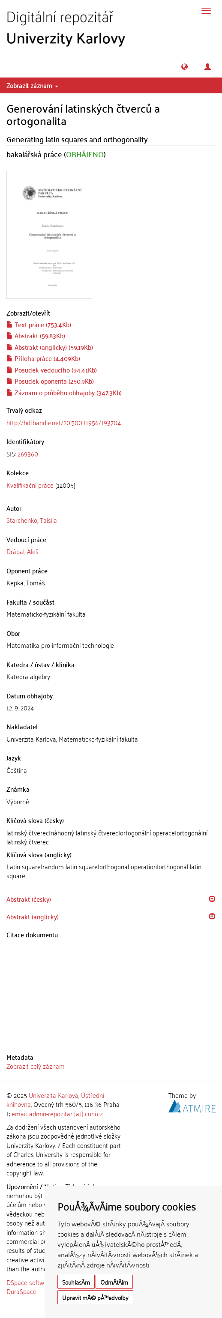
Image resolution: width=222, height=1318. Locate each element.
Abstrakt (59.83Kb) (35, 335)
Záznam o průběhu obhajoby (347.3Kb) (64, 392)
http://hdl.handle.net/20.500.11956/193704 (63, 422)
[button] (184, 66)
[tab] (111, 453)
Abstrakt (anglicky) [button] (32, 916)
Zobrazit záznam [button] (32, 85)
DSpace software (29, 1282)
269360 (28, 453)
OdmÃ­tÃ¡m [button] (114, 1281)
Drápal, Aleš (22, 551)
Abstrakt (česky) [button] (28, 899)
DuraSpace (21, 1291)
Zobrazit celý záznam (35, 1066)
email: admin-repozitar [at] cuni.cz (57, 1113)
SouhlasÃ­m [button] (76, 1281)
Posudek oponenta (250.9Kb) (50, 381)
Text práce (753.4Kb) (38, 324)
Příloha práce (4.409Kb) (43, 358)
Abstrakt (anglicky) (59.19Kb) (49, 347)
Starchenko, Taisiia (31, 520)
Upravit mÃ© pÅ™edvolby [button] (95, 1297)
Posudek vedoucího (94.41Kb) (51, 370)
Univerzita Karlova (53, 1095)
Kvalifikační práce (30, 485)
